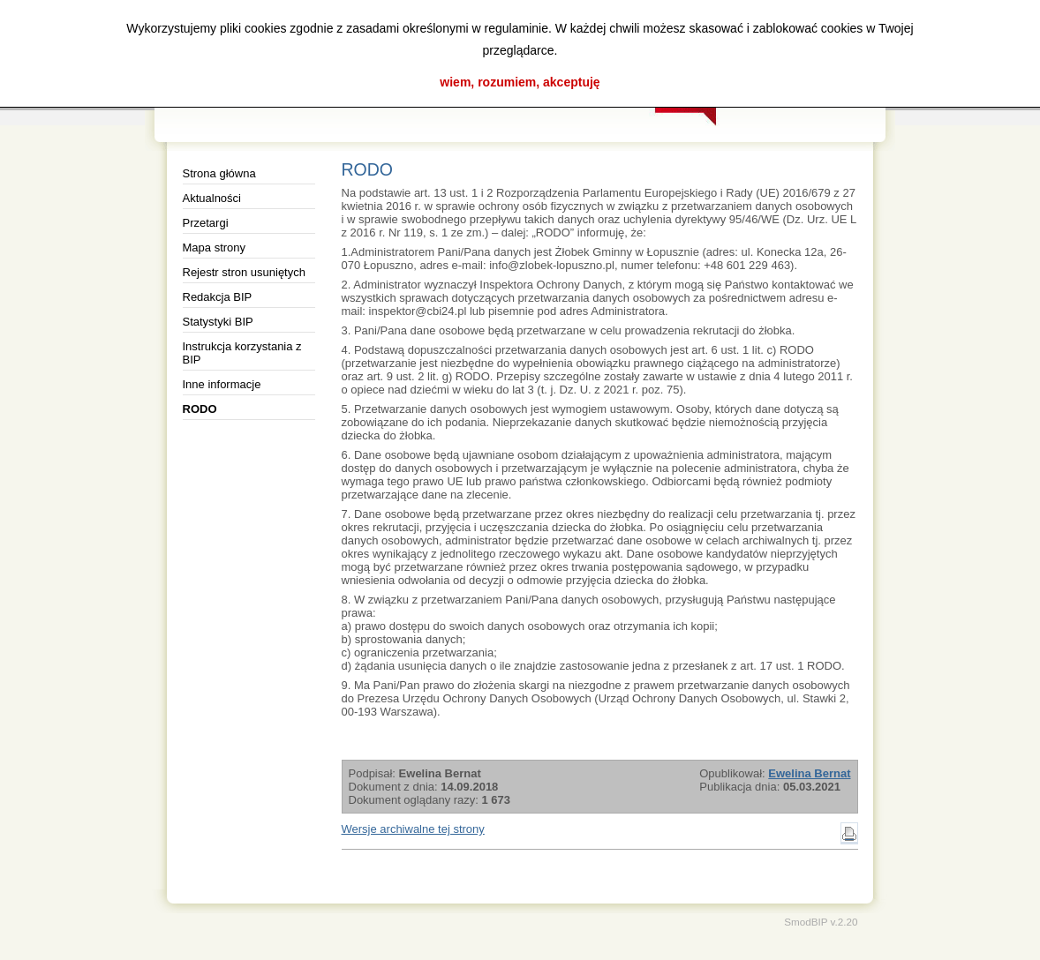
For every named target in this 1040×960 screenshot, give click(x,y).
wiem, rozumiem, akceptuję (519, 82)
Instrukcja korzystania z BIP (242, 353)
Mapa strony (214, 247)
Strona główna (219, 173)
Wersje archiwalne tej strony (413, 829)
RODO (200, 409)
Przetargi (206, 222)
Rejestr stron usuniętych (244, 272)
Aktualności (212, 198)
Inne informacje (222, 384)
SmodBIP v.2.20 (820, 921)
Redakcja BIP (217, 297)
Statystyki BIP (218, 321)
